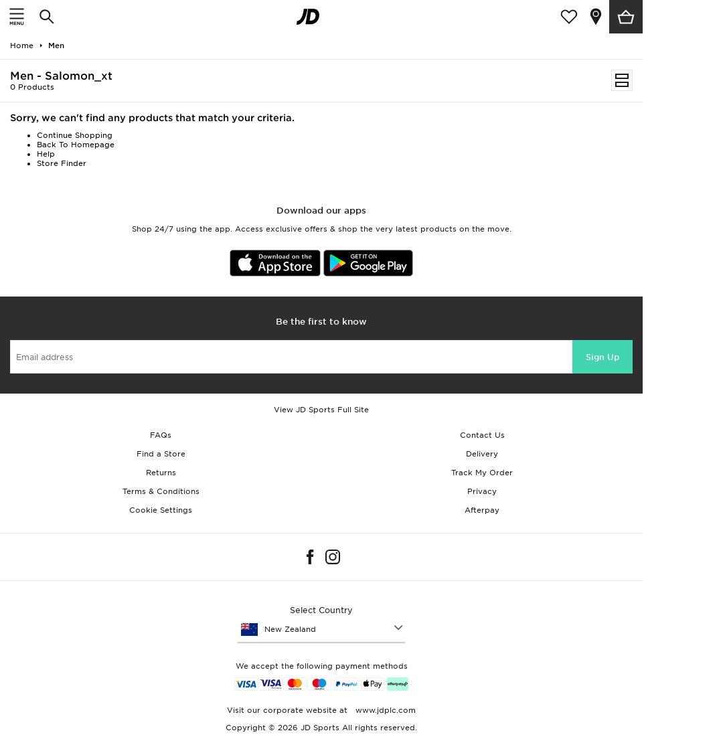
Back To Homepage (75, 144)
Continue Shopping (74, 135)
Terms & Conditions (161, 491)
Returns (161, 472)
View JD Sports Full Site (321, 409)
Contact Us (482, 435)
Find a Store (161, 454)
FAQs (160, 435)
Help (46, 154)
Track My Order (482, 472)
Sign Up (602, 357)
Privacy (482, 491)
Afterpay (482, 510)
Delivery (482, 454)
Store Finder (61, 163)
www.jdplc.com (384, 710)
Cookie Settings (160, 510)
